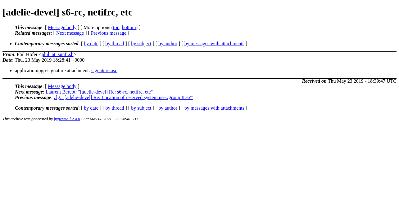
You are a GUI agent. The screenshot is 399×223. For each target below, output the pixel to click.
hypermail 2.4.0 (67, 118)
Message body (62, 27)
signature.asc (104, 70)
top (116, 27)
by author (167, 43)
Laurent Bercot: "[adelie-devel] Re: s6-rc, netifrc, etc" (99, 91)
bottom (129, 27)
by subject (141, 43)
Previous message (108, 33)
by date (91, 43)
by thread (115, 43)
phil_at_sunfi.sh (58, 54)
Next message (70, 33)
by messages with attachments (214, 43)
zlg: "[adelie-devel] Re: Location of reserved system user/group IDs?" (123, 97)
